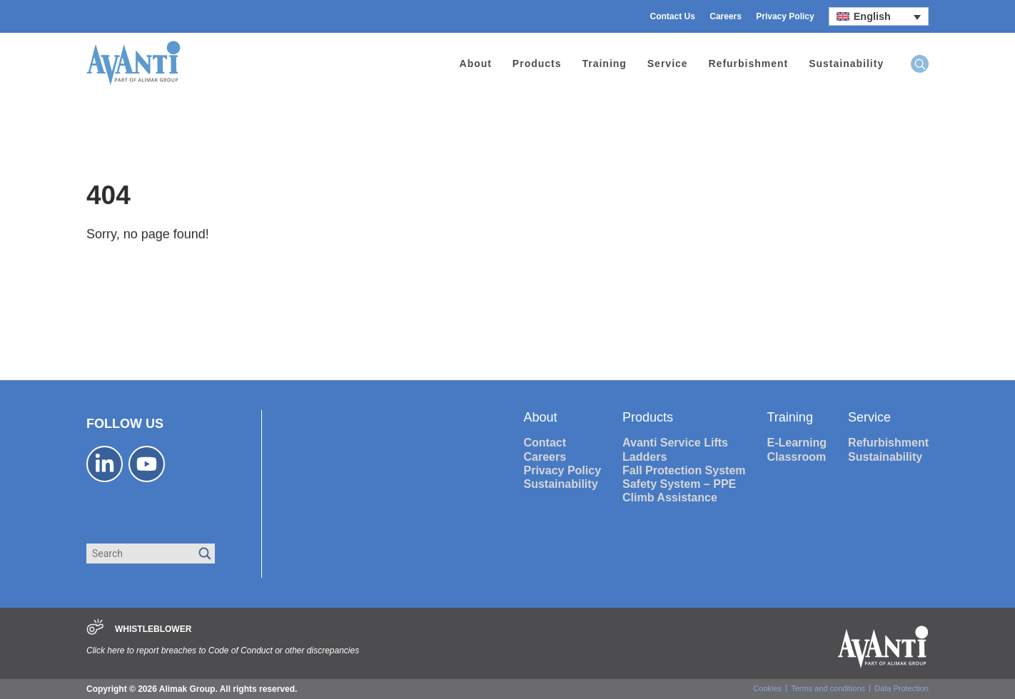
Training (604, 63)
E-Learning (797, 443)
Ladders (644, 457)
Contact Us (672, 16)
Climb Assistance (669, 497)
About (476, 63)
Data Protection (901, 688)
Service (667, 63)
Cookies (767, 688)
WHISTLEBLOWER (153, 629)
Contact (545, 443)
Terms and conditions (828, 688)
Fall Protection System (684, 470)
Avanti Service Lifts (675, 443)
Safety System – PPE (679, 484)
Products (537, 63)
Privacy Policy (785, 16)
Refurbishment (749, 63)
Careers (726, 16)
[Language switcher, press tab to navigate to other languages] (879, 16)
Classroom (797, 457)
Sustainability (846, 63)
